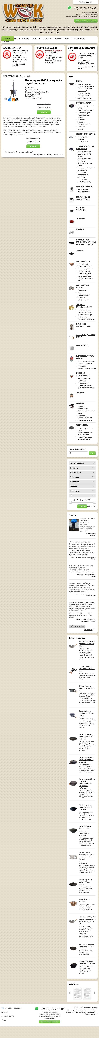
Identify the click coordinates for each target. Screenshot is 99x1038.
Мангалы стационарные (83, 407)
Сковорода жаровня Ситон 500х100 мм (87, 945)
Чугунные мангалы (85, 420)
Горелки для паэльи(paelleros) (84, 180)
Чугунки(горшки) (84, 124)
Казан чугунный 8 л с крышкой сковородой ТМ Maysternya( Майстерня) (87, 783)
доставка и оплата (8, 1016)
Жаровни (81, 122)
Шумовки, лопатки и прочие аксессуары (85, 313)
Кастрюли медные (85, 266)
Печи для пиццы (84, 378)
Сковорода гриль (84, 113)
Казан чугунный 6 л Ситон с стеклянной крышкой (86, 759)
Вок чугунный (83, 141)
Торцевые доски (84, 310)
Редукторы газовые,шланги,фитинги (87, 367)
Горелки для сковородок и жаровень (83, 174)
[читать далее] (82, 555)
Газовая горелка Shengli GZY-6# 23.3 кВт (87, 688)
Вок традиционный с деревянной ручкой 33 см (86, 643)
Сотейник (81, 127)
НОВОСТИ (36, 38)
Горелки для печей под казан (85, 159)
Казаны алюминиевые (86, 86)
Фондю (80, 129)
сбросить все (90, 506)
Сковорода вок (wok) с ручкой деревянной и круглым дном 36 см (87, 920)
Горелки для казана (85, 152)
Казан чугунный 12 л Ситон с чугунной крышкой (87, 736)
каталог (4, 1012)
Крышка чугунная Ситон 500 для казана (85, 881)
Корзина (85, 2)
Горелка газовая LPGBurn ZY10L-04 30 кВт (86, 713)
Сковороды (82, 290)
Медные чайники (84, 271)
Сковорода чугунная (85, 110)
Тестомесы (82, 380)
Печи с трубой (83, 189)
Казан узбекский (84, 95)
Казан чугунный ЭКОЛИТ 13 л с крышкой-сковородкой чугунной (85, 831)
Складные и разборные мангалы (85, 416)
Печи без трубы (84, 192)
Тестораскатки (83, 383)
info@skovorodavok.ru (13, 1008)
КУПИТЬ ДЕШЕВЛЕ (80, 38)
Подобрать (82, 506)
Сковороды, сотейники (86, 269)
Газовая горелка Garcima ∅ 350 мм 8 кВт (87, 668)
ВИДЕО (6, 41)
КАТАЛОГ (7, 38)
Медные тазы (83, 264)
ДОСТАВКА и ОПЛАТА (21, 38)
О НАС (67, 38)
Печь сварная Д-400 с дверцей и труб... (19, 152)
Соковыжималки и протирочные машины (86, 386)
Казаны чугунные (84, 84)
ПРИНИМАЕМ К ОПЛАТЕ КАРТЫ (86, 67)
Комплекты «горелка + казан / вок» (86, 169)
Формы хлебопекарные (84, 294)
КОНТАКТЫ (47, 38)
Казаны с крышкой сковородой (85, 89)
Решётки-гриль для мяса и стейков (85, 433)
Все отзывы (88, 630)
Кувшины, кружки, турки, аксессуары (84, 274)
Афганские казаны (84, 98)
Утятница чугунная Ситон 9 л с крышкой (87, 962)
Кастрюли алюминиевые (83, 298)
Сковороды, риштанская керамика (86, 318)
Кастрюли (81, 120)
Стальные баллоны (85, 363)
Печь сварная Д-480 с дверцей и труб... (46, 154)
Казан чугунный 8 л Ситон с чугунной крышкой (86, 807)
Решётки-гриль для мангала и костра (85, 438)
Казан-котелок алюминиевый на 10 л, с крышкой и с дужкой (86, 855)
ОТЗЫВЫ (58, 38)
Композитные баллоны (86, 361)
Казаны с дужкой (84, 93)
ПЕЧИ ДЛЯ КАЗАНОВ (10, 76)
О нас (3, 1020)
